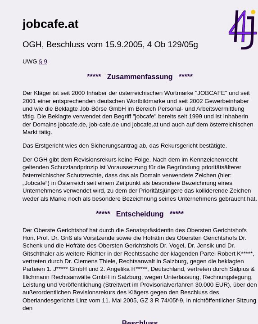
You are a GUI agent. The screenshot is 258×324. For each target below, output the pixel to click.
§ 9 (43, 61)
